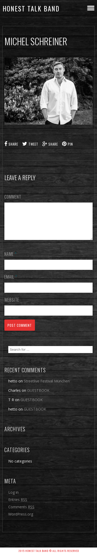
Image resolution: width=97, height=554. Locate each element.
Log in (13, 498)
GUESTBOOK (38, 396)
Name (10, 260)
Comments (21, 513)
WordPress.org (20, 520)
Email (10, 283)
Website (11, 306)
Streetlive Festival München (47, 387)
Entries (17, 505)
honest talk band (31, 8)
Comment (12, 197)
